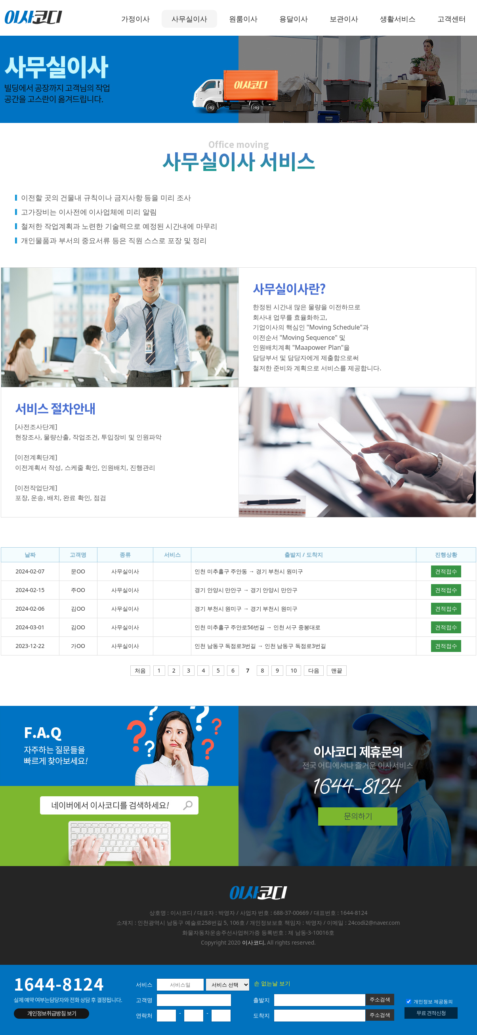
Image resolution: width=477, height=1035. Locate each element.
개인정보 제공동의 (429, 1001)
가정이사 (135, 18)
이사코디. (254, 942)
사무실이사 (189, 18)
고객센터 (451, 18)
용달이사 (293, 18)
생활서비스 (398, 18)
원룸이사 (243, 18)
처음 (140, 670)
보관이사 (344, 18)
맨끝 (336, 670)
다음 (313, 670)
